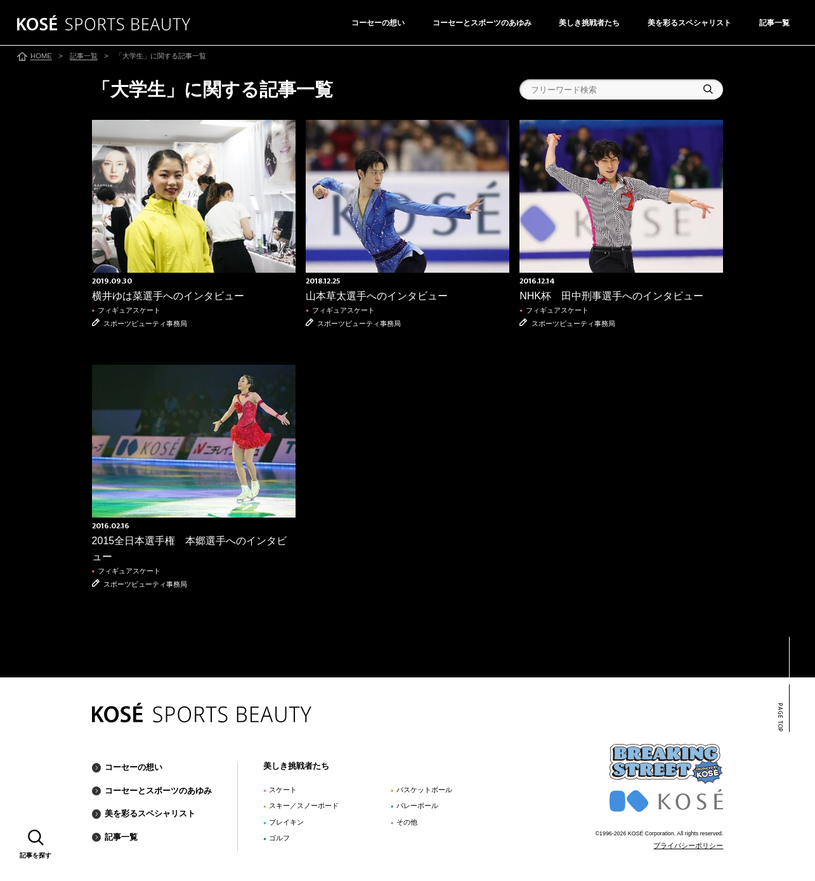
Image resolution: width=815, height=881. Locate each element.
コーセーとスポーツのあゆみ (482, 22)
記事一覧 (774, 22)
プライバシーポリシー (688, 845)
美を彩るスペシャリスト (689, 22)
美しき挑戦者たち (589, 22)
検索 (708, 89)
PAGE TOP (780, 717)
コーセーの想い (378, 22)
